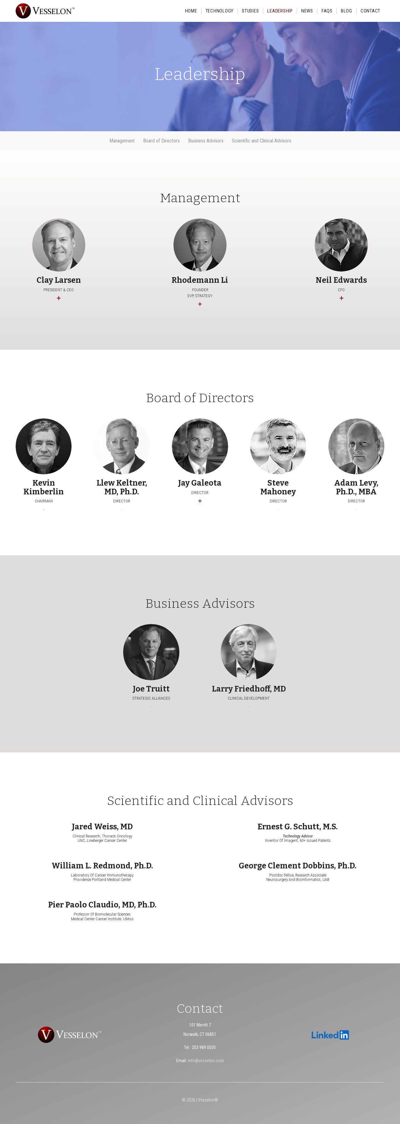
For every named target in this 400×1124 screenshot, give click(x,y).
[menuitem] (191, 11)
